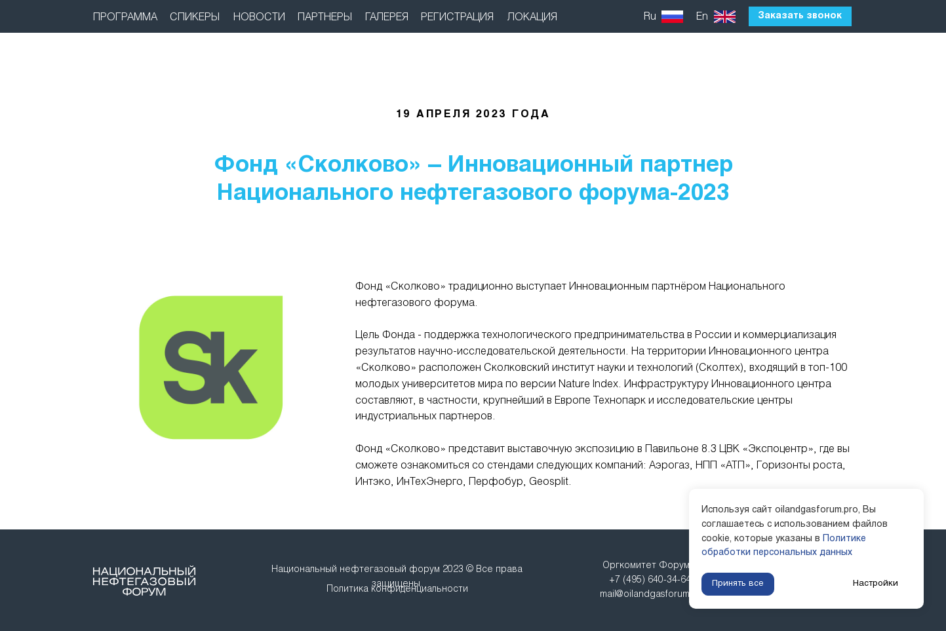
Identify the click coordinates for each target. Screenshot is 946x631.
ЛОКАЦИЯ (532, 17)
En (702, 17)
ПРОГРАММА (125, 17)
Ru (650, 17)
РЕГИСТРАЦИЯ (457, 17)
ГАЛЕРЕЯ (386, 17)
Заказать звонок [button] (800, 16)
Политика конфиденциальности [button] (397, 589)
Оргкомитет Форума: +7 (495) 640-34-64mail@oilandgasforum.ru (650, 580)
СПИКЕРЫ (195, 17)
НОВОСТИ (259, 17)
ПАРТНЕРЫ (325, 17)
